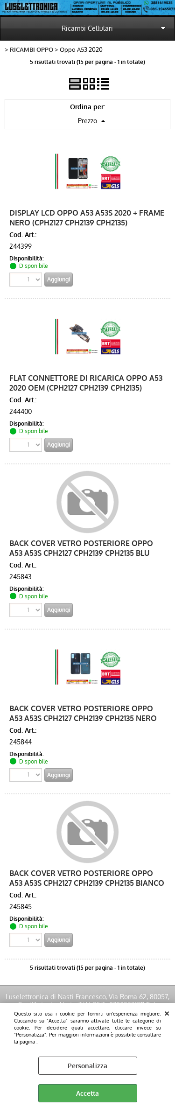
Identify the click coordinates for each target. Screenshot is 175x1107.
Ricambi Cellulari (87, 28)
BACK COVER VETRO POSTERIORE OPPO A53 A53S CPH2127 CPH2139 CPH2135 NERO (83, 713)
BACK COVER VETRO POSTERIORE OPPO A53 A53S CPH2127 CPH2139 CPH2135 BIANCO (86, 878)
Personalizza (87, 1066)
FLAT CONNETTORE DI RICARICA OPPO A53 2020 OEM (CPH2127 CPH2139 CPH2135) (85, 382)
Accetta (87, 1093)
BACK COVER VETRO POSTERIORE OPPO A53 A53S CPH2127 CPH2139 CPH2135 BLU (81, 548)
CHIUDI (166, 1012)
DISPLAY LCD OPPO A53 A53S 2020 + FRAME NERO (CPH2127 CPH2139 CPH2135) (86, 217)
